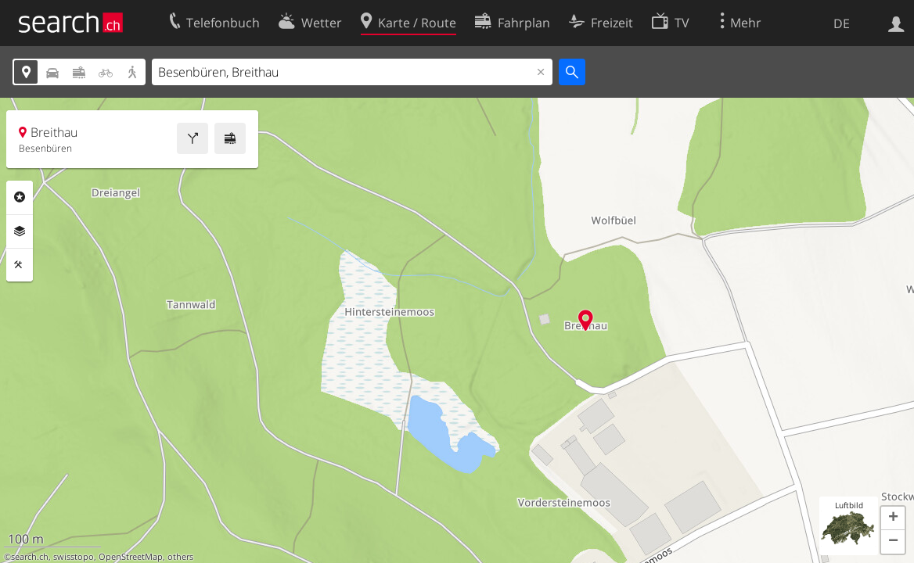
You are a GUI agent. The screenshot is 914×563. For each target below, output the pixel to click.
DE (841, 23)
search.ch (30, 556)
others (180, 556)
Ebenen (19, 231)
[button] (893, 518)
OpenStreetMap (131, 556)
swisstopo (73, 556)
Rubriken (19, 197)
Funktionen (19, 265)
